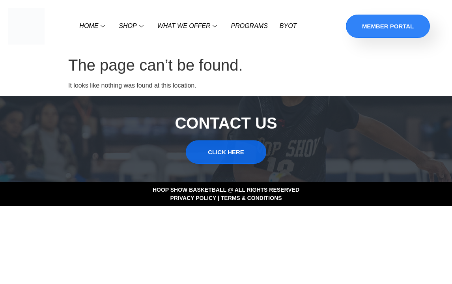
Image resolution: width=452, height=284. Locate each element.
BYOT (288, 25)
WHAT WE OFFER (188, 25)
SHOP (132, 25)
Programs (249, 25)
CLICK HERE (226, 152)
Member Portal (388, 26)
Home (93, 25)
